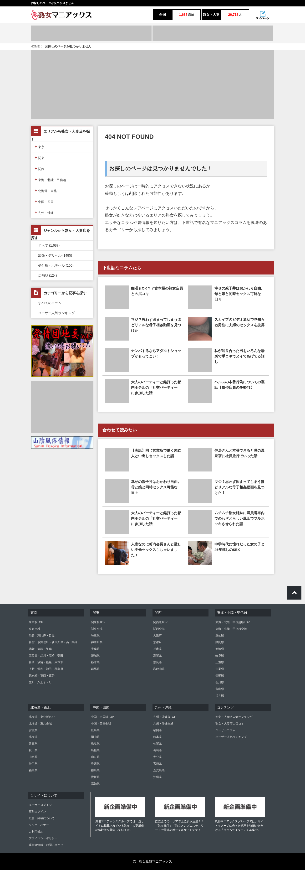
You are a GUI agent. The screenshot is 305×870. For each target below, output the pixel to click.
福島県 (33, 770)
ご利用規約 (36, 831)
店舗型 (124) (47, 275)
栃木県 (95, 662)
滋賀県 (157, 655)
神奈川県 (96, 642)
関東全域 (96, 629)
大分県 (157, 757)
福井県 (219, 695)
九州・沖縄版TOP (164, 717)
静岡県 (219, 642)
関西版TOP (160, 622)
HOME (35, 46)
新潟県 (219, 649)
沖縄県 (157, 777)
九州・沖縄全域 (163, 723)
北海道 (33, 737)
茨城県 (95, 655)
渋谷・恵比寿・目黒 (42, 635)
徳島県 (95, 770)
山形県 (33, 757)
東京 (39, 146)
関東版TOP (98, 622)
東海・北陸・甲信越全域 (231, 629)
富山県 (219, 689)
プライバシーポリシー (43, 838)
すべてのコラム (49, 303)
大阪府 (157, 635)
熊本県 (157, 737)
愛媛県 (95, 777)
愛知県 (219, 635)
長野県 (219, 675)
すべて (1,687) (49, 245)
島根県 (95, 750)
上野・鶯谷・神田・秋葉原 (46, 669)
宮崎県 (157, 763)
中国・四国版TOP (102, 717)
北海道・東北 (46, 190)
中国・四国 (44, 201)
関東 (39, 157)
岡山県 (95, 737)
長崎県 (157, 750)
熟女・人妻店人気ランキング (234, 717)
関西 (39, 168)
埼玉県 (95, 635)
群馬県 (95, 669)
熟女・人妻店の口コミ (229, 723)
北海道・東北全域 (40, 723)
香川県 (95, 763)
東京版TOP (36, 622)
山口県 (95, 757)
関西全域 (159, 629)
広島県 (95, 730)
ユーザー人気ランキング (56, 313)
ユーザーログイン (40, 805)
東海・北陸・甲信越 (50, 179)
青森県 (33, 743)
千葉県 (95, 649)
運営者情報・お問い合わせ (46, 845)
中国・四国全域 (101, 723)
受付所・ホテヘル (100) (56, 265)
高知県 (95, 783)
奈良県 (157, 662)
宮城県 (33, 730)
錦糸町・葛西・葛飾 (42, 675)
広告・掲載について (42, 818)
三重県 (219, 662)
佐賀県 (157, 743)
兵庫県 (157, 649)
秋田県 (33, 750)
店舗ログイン (37, 811)
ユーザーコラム (225, 730)
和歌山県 (159, 669)
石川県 (219, 682)
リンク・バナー (39, 825)
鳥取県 (95, 743)
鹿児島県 (159, 770)
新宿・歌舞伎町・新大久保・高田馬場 (53, 642)
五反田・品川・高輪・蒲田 (46, 655)
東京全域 (34, 629)
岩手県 (33, 763)
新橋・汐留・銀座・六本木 (46, 662)
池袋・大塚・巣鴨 (40, 649)
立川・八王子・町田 (42, 682)
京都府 (157, 642)
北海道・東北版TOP (42, 717)
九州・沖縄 (44, 212)
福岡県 (157, 730)
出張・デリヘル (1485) (55, 255)
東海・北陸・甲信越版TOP (232, 622)
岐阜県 (219, 655)
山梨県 (219, 669)
